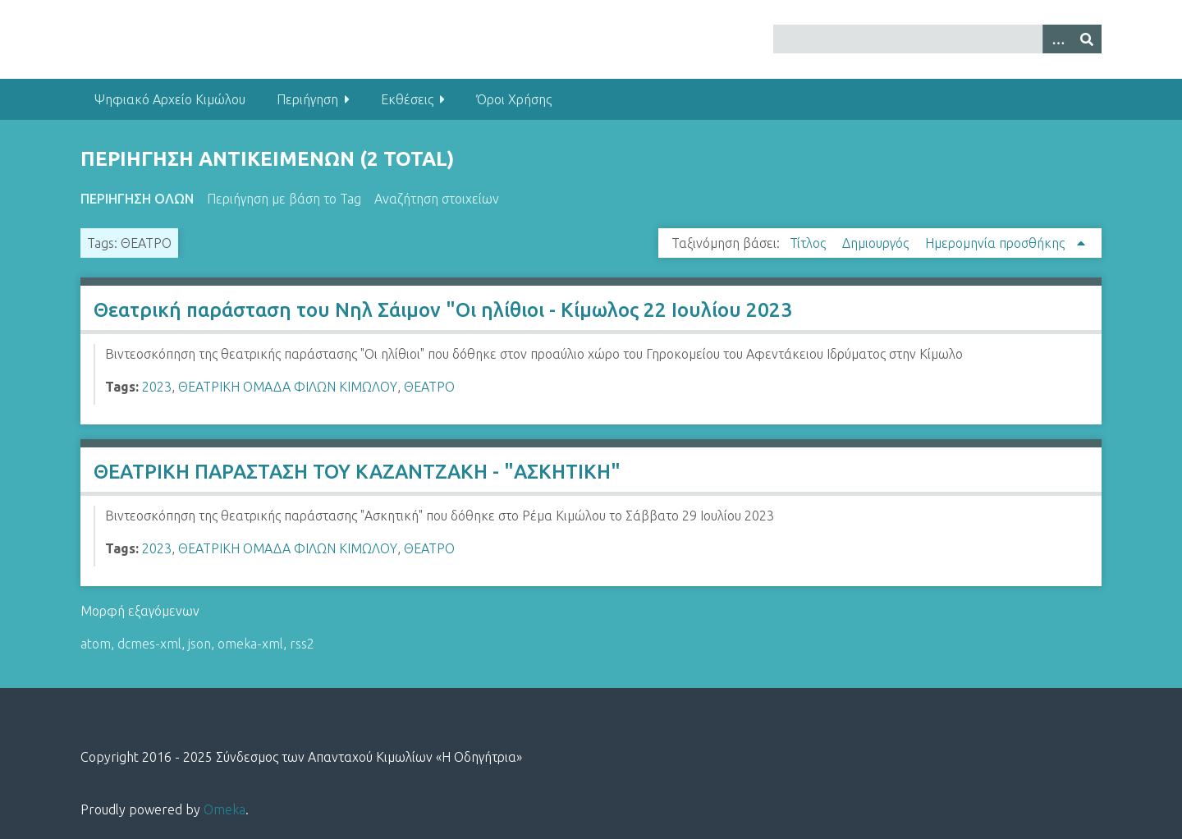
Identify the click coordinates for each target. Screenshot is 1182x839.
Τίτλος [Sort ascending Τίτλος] (809, 243)
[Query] (937, 39)
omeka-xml (250, 643)
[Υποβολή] (1087, 39)
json (199, 643)
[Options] (1057, 39)
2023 (157, 386)
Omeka (224, 809)
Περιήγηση (307, 99)
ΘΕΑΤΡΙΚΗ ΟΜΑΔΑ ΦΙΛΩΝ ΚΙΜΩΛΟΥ (287, 386)
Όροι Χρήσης (514, 99)
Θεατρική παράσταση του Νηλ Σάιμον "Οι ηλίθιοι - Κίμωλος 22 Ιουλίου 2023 (443, 310)
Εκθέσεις (407, 99)
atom (95, 643)
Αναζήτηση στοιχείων (436, 198)
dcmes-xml (149, 643)
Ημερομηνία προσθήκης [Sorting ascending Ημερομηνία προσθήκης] (996, 243)
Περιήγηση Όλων (137, 198)
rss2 (302, 643)
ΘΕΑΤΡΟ (429, 386)
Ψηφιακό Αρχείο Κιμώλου (169, 99)
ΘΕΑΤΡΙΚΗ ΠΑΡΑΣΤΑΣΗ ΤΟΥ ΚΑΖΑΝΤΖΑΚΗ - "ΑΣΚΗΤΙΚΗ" (357, 472)
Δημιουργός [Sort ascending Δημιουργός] (877, 243)
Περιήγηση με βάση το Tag (284, 198)
